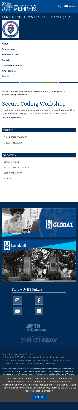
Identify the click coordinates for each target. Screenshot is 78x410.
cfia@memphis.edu (11, 117)
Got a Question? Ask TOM (21, 354)
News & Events (12, 162)
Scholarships (8, 49)
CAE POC (8, 178)
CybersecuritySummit (12, 65)
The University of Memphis (37, 360)
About (5, 43)
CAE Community (13, 173)
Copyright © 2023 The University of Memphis (26, 357)
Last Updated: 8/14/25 (15, 360)
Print (4, 354)
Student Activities (10, 54)
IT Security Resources (16, 167)
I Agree (39, 396)
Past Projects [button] (14, 142)
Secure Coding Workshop (14, 94)
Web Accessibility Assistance (41, 363)
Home (5, 91)
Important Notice (58, 357)
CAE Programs (9, 71)
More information (44, 390)
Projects (6, 60)
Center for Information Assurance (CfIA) (36, 17)
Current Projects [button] (16, 137)
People (5, 76)
